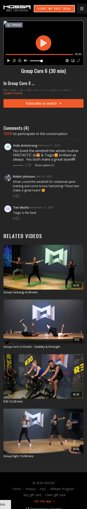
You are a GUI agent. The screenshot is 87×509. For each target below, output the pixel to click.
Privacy (30, 489)
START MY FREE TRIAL (54, 8)
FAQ (43, 489)
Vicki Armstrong (25, 145)
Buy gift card (32, 495)
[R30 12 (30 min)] (43, 401)
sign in (7, 133)
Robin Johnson (24, 176)
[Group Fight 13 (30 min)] (43, 456)
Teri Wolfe (21, 207)
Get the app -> (44, 501)
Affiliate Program (62, 489)
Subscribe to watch (44, 103)
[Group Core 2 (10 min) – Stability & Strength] (43, 347)
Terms (16, 489)
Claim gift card (55, 495)
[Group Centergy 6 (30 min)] (43, 292)
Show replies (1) (44, 165)
